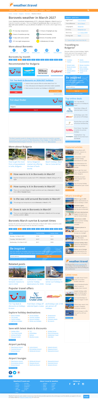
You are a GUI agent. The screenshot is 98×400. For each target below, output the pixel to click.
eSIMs (68, 72)
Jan (10, 59)
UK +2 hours (81, 23)
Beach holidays (15, 317)
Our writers (27, 387)
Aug (42, 59)
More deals (12, 342)
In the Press (24, 392)
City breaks (14, 319)
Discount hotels (16, 339)
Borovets (27, 14)
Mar (20, 59)
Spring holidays (34, 317)
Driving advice (71, 71)
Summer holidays (34, 319)
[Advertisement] (64, 4)
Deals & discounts (58, 52)
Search (48, 10)
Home (10, 14)
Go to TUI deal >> (55, 93)
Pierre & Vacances (53, 335)
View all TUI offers (58, 96)
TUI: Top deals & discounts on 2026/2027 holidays (31, 82)
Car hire (69, 69)
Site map (17, 392)
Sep (47, 59)
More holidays (13, 326)
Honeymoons (52, 317)
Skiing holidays (84, 69)
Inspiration (34, 10)
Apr (24, 59)
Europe (15, 14)
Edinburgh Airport (34, 353)
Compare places (52, 321)
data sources (52, 144)
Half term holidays (16, 323)
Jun (33, 59)
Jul (37, 59)
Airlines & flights (16, 337)
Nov (56, 59)
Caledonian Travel (53, 337)
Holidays (69, 60)
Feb (15, 59)
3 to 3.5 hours (82, 20)
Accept (86, 396)
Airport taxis (71, 65)
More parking (12, 356)
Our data (26, 385)
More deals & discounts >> (73, 141)
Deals (28, 10)
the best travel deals (79, 264)
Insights (42, 10)
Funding (26, 390)
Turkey (53, 390)
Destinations (20, 10)
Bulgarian (81, 26)
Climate (45, 392)
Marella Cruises (34, 339)
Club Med (50, 339)
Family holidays (15, 321)
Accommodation (84, 62)
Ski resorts (51, 323)
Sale (16, 94)
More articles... (70, 190)
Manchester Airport (17, 349)
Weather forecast (36, 52)
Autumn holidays (34, 321)
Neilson (31, 337)
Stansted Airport (16, 351)
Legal (16, 390)
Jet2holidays (33, 335)
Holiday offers (15, 333)
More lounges (13, 370)
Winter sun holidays (35, 323)
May (29, 59)
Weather (12, 10)
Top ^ (10, 378)
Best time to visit (14, 52)
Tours (81, 72)
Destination (13, 106)
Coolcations (51, 319)
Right (79, 35)
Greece (53, 387)
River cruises (83, 67)
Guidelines (27, 389)
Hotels (81, 60)
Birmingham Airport (35, 351)
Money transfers (84, 65)
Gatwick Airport (52, 349)
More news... (69, 318)
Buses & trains (71, 67)
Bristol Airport (15, 353)
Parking (45, 390)
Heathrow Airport (34, 367)
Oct (51, 59)
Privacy (17, 389)
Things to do (83, 71)
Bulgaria (21, 14)
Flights (69, 62)
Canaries (54, 385)
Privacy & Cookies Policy (25, 397)
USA (53, 392)
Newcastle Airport (53, 353)
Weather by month (25, 52)
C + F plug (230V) (83, 32)
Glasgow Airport (53, 351)
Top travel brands (16, 335)
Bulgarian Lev (82, 29)
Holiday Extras (52, 333)
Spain (53, 389)
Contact (17, 387)
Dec (60, 59)
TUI (30, 333)
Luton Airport (33, 349)
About (17, 385)
